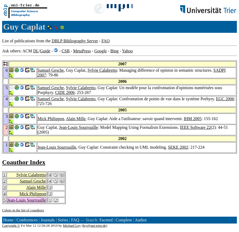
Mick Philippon (51, 118)
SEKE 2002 (178, 147)
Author (141, 220)
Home (8, 220)
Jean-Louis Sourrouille (78, 127)
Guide (45, 51)
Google (100, 51)
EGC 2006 (225, 99)
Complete (124, 220)
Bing (114, 51)
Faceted (106, 220)
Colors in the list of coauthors (23, 210)
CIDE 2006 (64, 92)
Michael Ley (72, 226)
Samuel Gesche (51, 70)
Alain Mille (76, 118)
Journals (48, 220)
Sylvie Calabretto (102, 70)
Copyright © (11, 226)
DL (36, 51)
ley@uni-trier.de (94, 226)
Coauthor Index (23, 162)
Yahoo (127, 51)
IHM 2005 (192, 118)
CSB (65, 51)
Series (63, 220)
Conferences (27, 220)
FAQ (105, 41)
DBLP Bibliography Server (75, 41)
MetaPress (82, 51)
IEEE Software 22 (195, 127)
